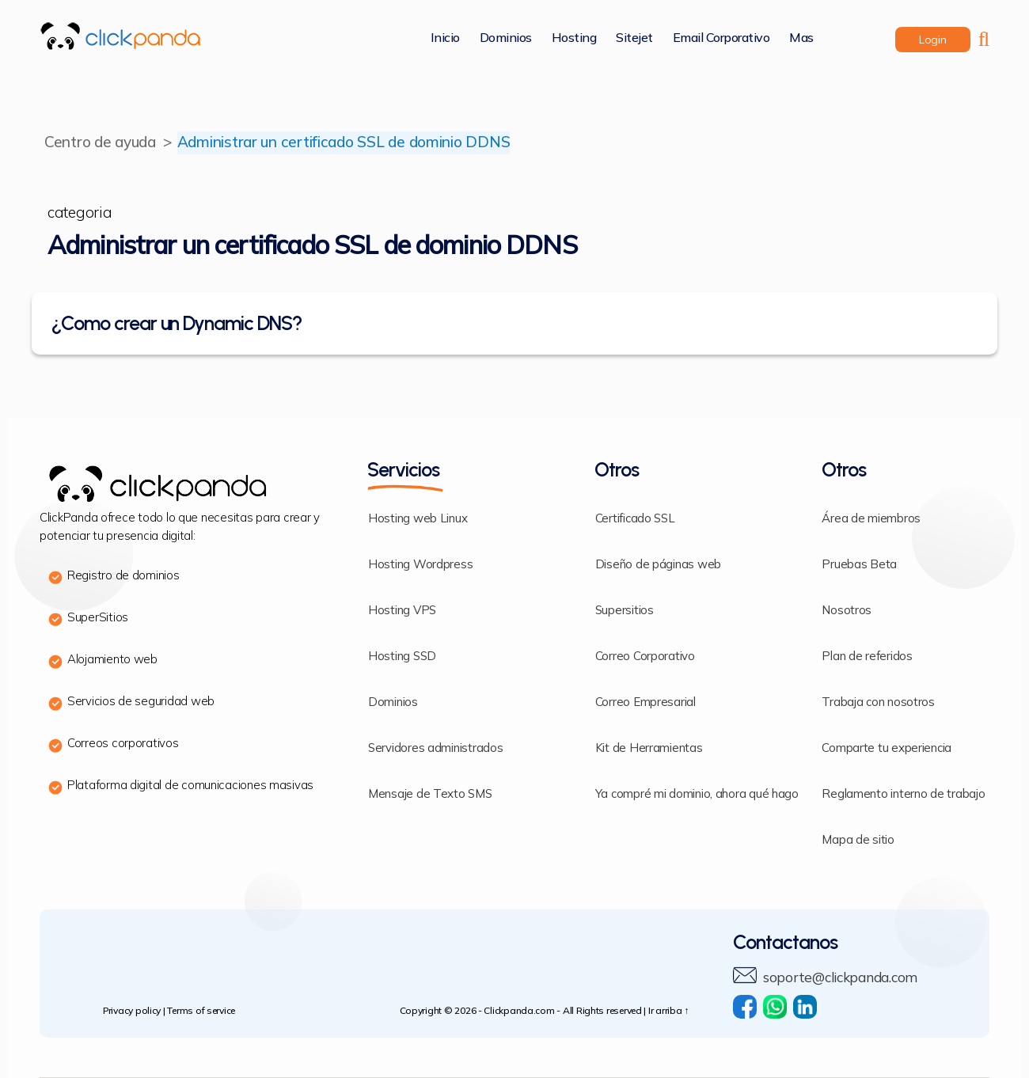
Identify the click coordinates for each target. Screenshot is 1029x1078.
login (933, 40)
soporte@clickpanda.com (844, 978)
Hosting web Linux (417, 518)
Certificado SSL (635, 518)
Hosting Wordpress (420, 564)
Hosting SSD (402, 656)
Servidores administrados (435, 748)
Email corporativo (721, 38)
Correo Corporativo (645, 656)
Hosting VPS (402, 610)
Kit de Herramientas (649, 748)
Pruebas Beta (859, 564)
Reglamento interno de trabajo (903, 794)
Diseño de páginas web (658, 564)
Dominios (506, 38)
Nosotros (846, 610)
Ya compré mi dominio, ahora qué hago (697, 794)
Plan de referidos (867, 656)
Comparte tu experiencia (886, 748)
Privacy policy (132, 1011)
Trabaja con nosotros (878, 702)
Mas (801, 38)
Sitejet (634, 38)
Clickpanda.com (519, 1011)
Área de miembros (871, 518)
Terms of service (201, 1011)
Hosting (574, 38)
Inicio (445, 38)
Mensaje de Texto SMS (430, 794)
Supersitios (624, 610)
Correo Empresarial (645, 702)
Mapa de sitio (858, 840)
